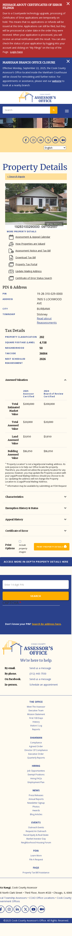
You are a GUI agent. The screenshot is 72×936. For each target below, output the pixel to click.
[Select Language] (55, 148)
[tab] (36, 380)
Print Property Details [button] (50, 547)
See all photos (54, 224)
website (56, 81)
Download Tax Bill (25, 257)
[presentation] (31, 615)
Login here (16, 52)
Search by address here (46, 624)
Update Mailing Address (28, 271)
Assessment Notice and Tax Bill (33, 250)
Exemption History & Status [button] (21, 508)
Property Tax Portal (26, 264)
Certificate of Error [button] (16, 530)
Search (35, 596)
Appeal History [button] (14, 519)
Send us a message (40, 668)
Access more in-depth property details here (36, 561)
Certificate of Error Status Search (33, 278)
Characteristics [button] (14, 496)
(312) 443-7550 (37, 673)
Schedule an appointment (43, 684)
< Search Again (16, 176)
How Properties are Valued (30, 243)
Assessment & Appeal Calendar (32, 236)
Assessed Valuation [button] (16, 379)
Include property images (23, 548)
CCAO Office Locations (42, 897)
